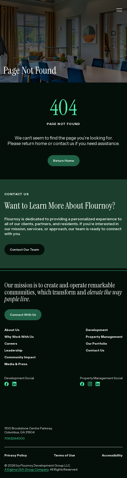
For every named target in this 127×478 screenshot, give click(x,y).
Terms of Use (64, 455)
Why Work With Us (19, 337)
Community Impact (20, 357)
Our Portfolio (96, 344)
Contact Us (95, 350)
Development (97, 330)
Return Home (63, 161)
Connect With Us (23, 315)
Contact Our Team (24, 250)
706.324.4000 (14, 438)
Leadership (13, 350)
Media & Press (15, 364)
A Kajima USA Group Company (26, 469)
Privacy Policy (15, 455)
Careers (10, 344)
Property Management (104, 337)
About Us (11, 330)
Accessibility (112, 455)
